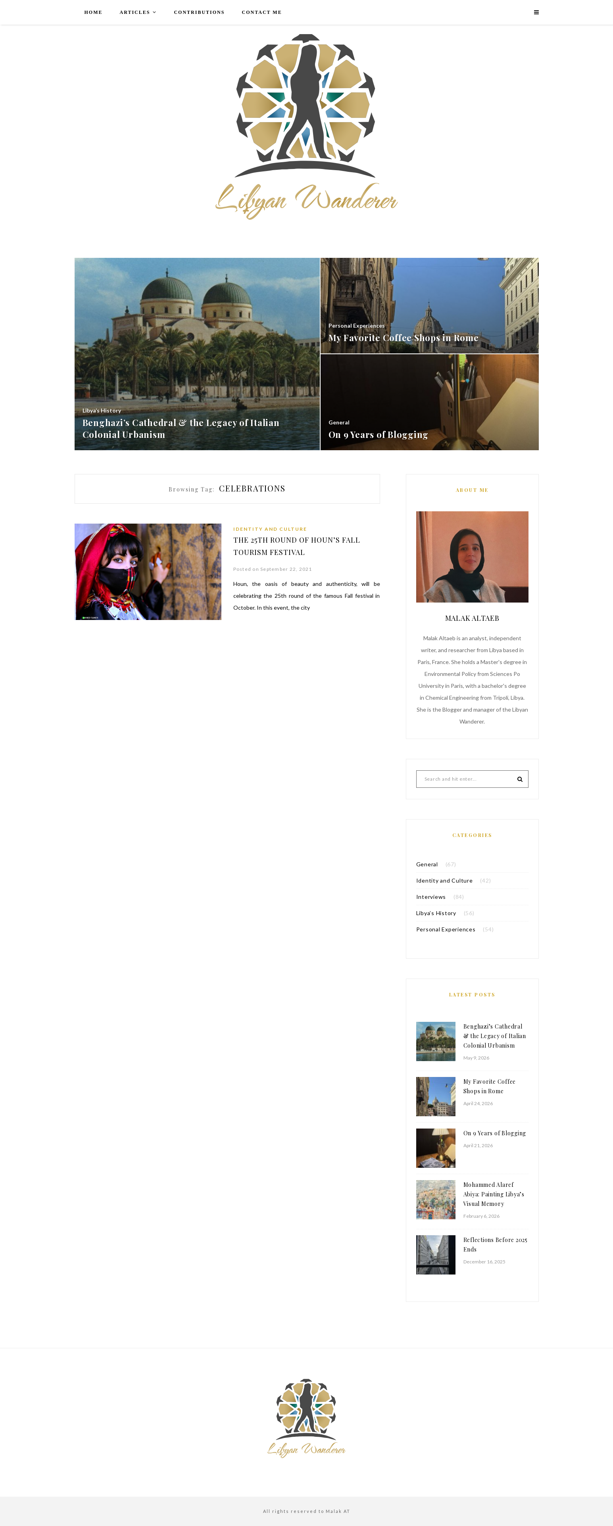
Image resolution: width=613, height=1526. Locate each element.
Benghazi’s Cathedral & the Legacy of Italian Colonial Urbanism (494, 1036)
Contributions (199, 12)
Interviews (431, 896)
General (427, 864)
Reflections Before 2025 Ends (495, 1244)
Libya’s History (436, 913)
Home (94, 12)
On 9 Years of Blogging (495, 1133)
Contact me (262, 12)
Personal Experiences (446, 929)
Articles (135, 12)
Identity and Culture (270, 529)
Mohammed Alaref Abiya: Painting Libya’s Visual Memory (494, 1194)
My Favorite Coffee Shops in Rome (489, 1086)
